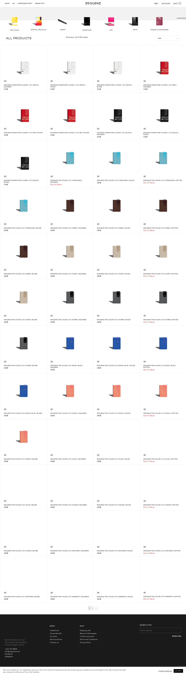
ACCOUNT (166, 3)
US (13, 3)
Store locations (56, 639)
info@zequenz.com (12, 652)
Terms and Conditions (89, 639)
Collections (54, 630)
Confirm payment (87, 636)
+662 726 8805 (11, 649)
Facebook (9, 654)
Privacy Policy (85, 642)
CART (175, 3)
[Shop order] (168, 38)
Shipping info (85, 630)
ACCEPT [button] (178, 671)
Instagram (9, 657)
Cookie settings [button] (165, 671)
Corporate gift (25, 3)
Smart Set (40, 3)
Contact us (54, 642)
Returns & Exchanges (88, 633)
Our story (53, 636)
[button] (179, 11)
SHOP (7, 3)
